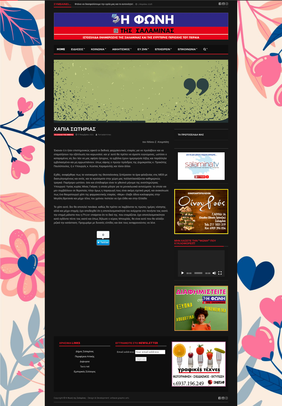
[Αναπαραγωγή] (182, 273)
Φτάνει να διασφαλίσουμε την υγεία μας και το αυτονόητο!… (105, 4)
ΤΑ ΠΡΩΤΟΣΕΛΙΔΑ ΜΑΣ (191, 134)
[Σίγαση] (214, 273)
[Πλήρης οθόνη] (220, 273)
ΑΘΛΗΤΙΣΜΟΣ (121, 49)
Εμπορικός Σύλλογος (84, 371)
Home (61, 49)
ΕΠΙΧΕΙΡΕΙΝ (162, 49)
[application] (201, 263)
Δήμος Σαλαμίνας (85, 351)
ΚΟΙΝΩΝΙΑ (97, 49)
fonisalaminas (104, 134)
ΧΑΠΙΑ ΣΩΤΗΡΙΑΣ (75, 129)
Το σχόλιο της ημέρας (63, 135)
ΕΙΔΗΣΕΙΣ (77, 49)
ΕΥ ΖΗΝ (142, 49)
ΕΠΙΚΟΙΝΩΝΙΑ (187, 49)
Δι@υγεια (84, 361)
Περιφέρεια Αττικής (84, 356)
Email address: (141, 352)
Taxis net (84, 366)
